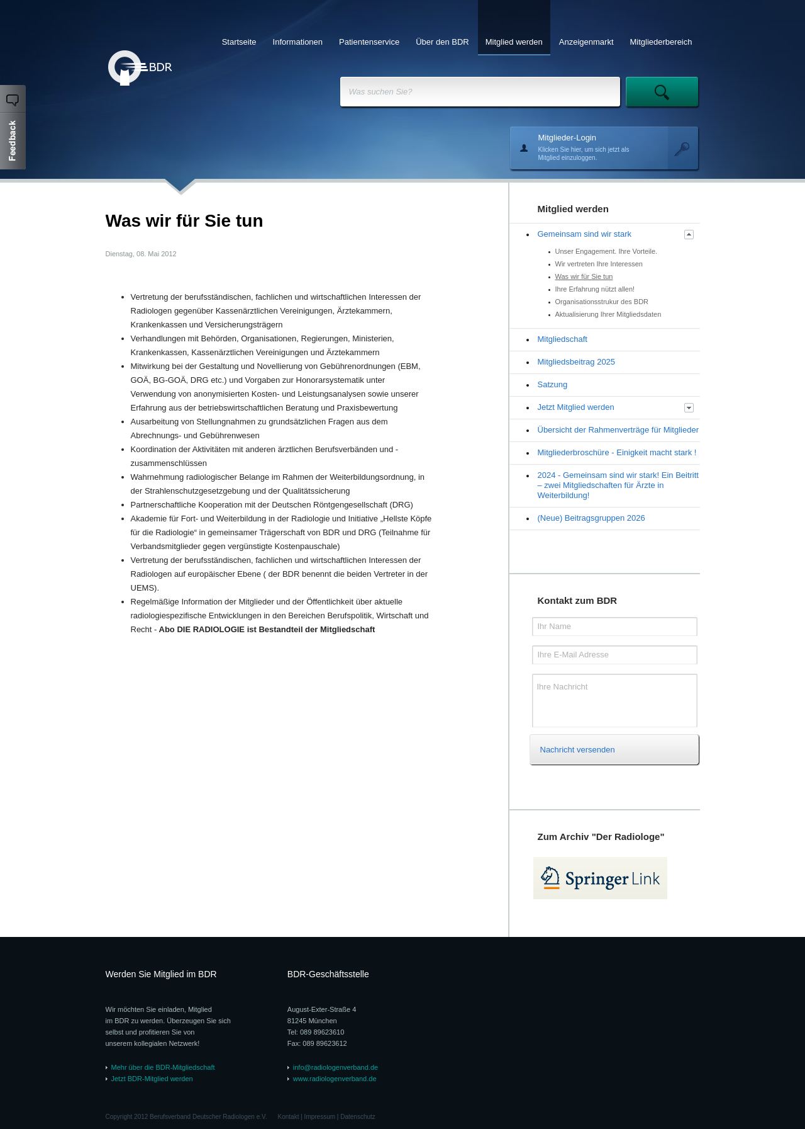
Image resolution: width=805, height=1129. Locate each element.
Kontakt (288, 1116)
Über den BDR (442, 42)
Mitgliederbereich (661, 42)
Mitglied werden (514, 42)
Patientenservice (369, 42)
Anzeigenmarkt (586, 42)
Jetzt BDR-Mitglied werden (152, 1078)
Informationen (298, 42)
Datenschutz (357, 1116)
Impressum (319, 1116)
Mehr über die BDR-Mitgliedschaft (163, 1067)
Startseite (239, 42)
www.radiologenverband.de (335, 1078)
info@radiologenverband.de (335, 1067)
